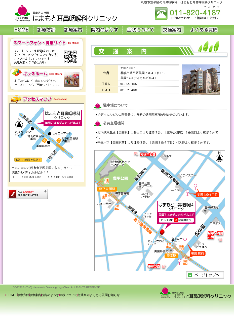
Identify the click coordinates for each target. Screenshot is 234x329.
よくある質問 (99, 295)
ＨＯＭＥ (11, 295)
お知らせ (114, 295)
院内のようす (50, 295)
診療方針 (23, 295)
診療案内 (35, 295)
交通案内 (83, 295)
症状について (68, 295)
